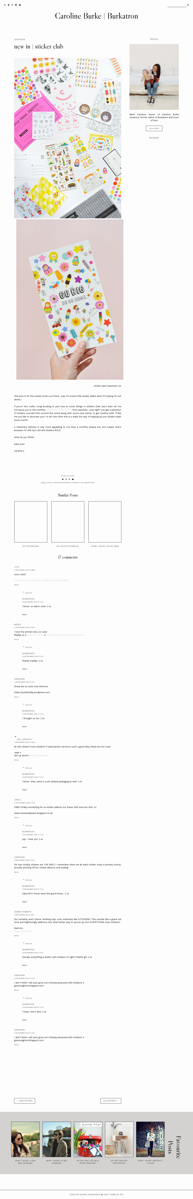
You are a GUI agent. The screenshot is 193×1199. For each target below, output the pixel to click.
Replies (28, 593)
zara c (17, 800)
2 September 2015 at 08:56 (24, 570)
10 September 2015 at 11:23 (32, 656)
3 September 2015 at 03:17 (24, 860)
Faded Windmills (22, 931)
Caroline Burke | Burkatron (96, 16)
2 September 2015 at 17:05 (24, 803)
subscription (89, 483)
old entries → (111, 1101)
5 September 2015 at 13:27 (24, 978)
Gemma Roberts (22, 912)
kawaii (50, 483)
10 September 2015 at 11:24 (32, 953)
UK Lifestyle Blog (39, 755)
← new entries (24, 1101)
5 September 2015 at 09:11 (24, 915)
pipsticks (57, 483)
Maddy (17, 624)
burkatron (28, 599)
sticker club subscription (59, 410)
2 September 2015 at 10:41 (24, 682)
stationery (66, 483)
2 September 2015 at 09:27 (24, 627)
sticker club (77, 483)
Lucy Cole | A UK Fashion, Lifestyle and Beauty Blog (41, 580)
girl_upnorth (24, 739)
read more (154, 128)
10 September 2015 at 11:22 (32, 602)
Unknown (19, 679)
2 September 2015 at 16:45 (24, 742)
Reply (16, 585)
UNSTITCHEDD (35, 635)
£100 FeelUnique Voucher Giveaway (64, 635)
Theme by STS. (116, 1194)
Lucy (16, 567)
